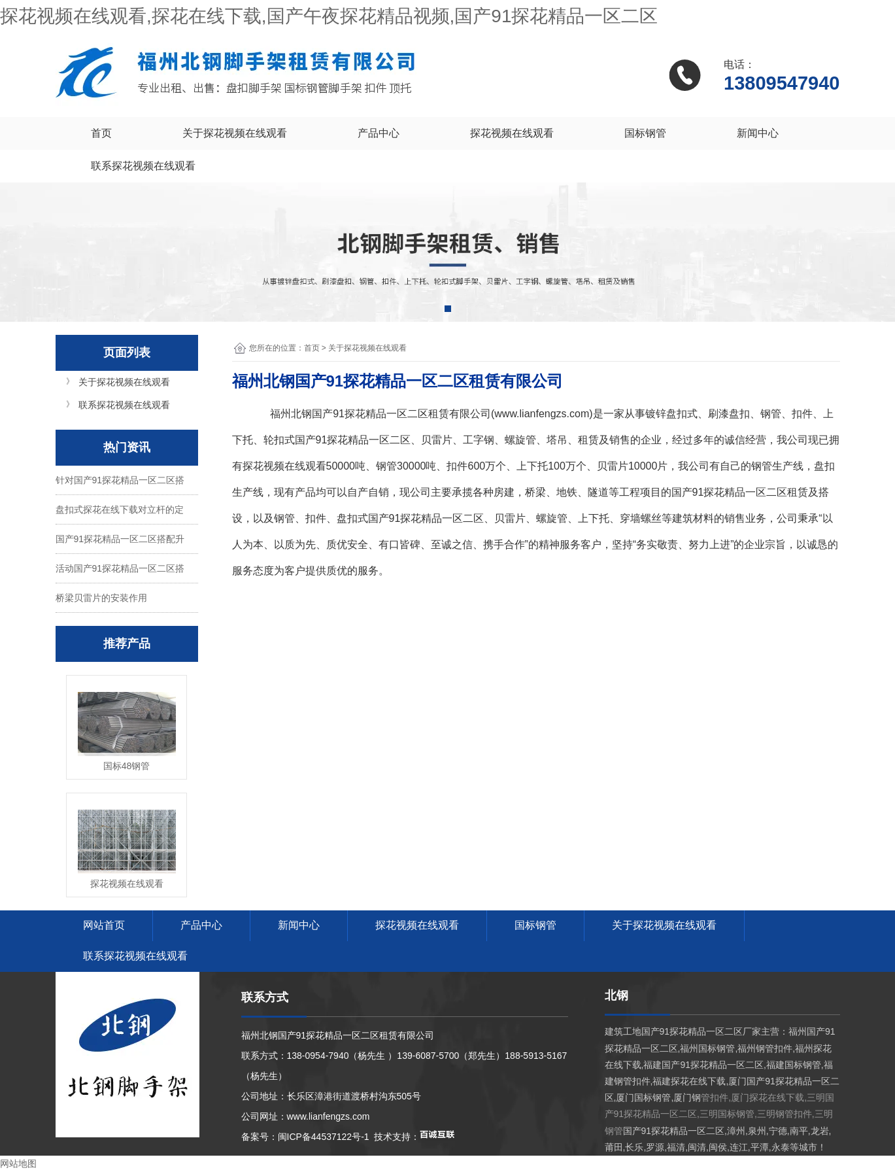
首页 (101, 133)
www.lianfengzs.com (541, 413)
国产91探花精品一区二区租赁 (380, 413)
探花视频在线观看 (512, 133)
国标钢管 (645, 133)
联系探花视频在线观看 (143, 165)
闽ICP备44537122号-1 (323, 1136)
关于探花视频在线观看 (234, 133)
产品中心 (378, 133)
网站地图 (18, 1163)
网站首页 (104, 925)
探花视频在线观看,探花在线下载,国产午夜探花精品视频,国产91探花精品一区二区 (329, 16)
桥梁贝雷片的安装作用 (101, 598)
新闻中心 (758, 133)
